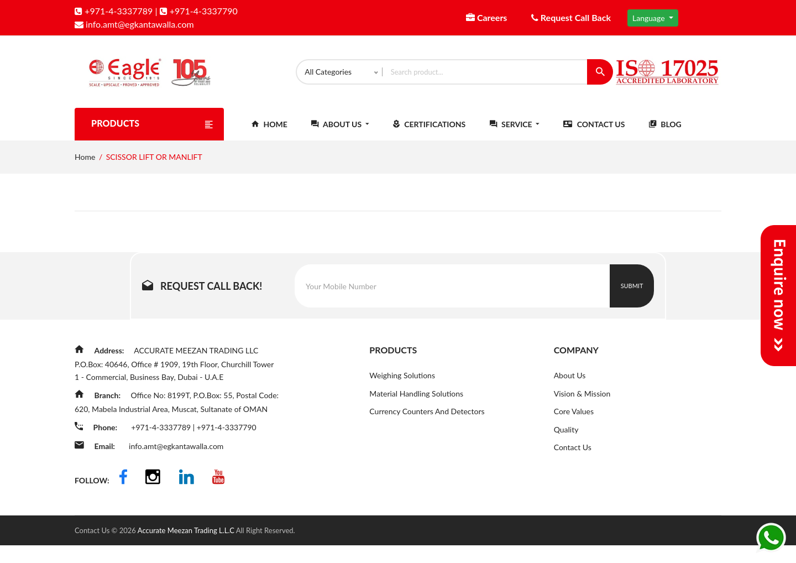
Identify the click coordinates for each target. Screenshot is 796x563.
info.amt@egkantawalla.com (134, 24)
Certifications (429, 133)
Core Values (574, 421)
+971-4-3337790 (199, 11)
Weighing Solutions (402, 384)
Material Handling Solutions (416, 403)
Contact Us (594, 133)
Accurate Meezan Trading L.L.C (187, 548)
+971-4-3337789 (114, 11)
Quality (566, 439)
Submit (632, 295)
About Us (340, 133)
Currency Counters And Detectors (426, 421)
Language (649, 18)
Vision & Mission (582, 403)
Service (515, 133)
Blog (665, 133)
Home (269, 133)
